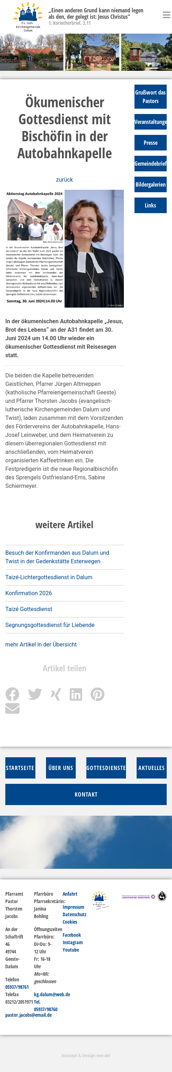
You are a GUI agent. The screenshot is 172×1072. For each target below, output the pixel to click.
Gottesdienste (106, 768)
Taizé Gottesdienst (28, 609)
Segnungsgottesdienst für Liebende (49, 625)
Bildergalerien (151, 184)
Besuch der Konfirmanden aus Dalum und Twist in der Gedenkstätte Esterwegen (57, 557)
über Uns (60, 768)
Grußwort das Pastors (150, 97)
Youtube (71, 949)
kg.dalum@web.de (52, 994)
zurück (64, 179)
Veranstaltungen (150, 122)
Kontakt (86, 794)
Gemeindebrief (150, 163)
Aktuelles (151, 768)
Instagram (73, 942)
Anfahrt (70, 893)
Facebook (72, 934)
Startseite (20, 768)
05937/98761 (17, 986)
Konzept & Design (86, 1055)
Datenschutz (74, 914)
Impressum (73, 906)
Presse (150, 143)
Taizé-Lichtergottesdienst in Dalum (48, 577)
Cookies (70, 921)
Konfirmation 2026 (28, 593)
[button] (13, 52)
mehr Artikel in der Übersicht (41, 644)
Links (150, 205)
